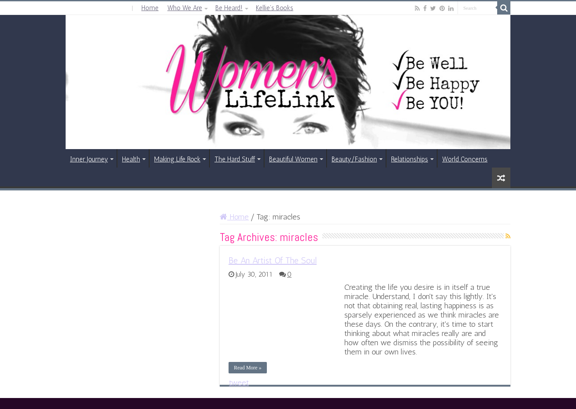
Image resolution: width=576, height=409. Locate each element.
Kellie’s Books (274, 8)
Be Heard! (229, 8)
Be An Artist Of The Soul (273, 260)
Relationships (409, 159)
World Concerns (464, 159)
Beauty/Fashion (354, 159)
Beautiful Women (293, 159)
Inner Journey (89, 159)
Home (150, 8)
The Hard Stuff (234, 159)
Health (131, 159)
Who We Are (184, 8)
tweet (239, 382)
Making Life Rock (177, 159)
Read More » (248, 368)
